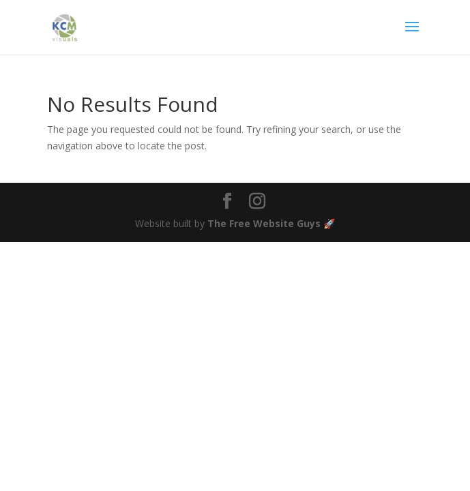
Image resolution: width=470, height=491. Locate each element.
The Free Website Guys (264, 223)
